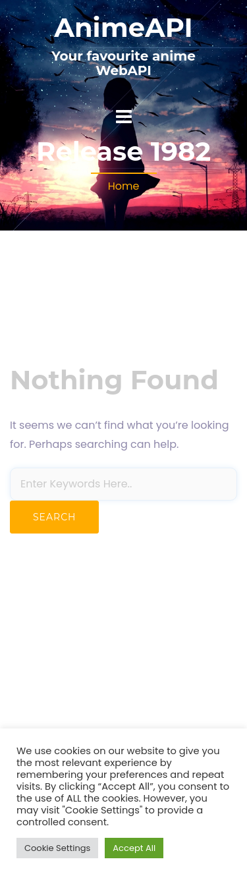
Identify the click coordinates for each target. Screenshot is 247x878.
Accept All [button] (134, 848)
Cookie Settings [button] (57, 848)
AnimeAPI (123, 27)
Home (124, 186)
